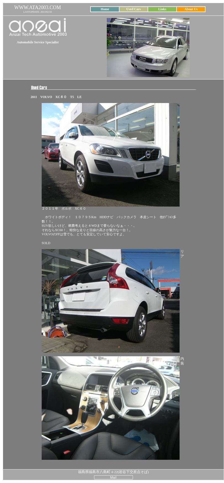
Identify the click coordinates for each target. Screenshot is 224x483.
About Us (191, 9)
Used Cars (133, 9)
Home (105, 9)
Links (162, 9)
